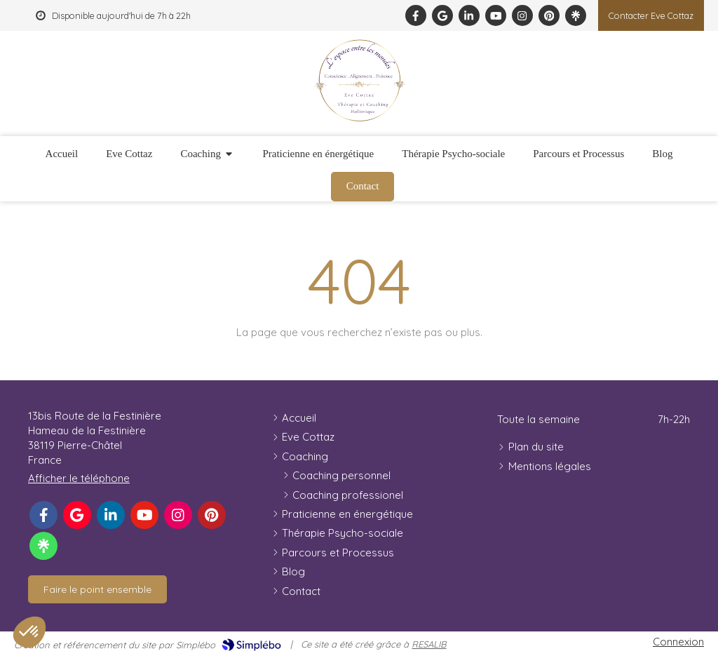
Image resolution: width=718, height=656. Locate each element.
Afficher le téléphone (79, 478)
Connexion (678, 641)
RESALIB (429, 644)
